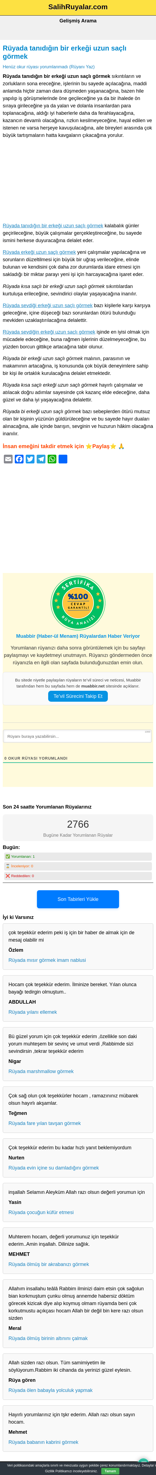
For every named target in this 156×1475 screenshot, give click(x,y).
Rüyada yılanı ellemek (32, 1012)
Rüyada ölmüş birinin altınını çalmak (48, 1338)
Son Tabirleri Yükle (77, 899)
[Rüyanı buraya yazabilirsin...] (77, 736)
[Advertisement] (78, 181)
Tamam (110, 1471)
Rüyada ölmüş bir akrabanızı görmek (48, 1264)
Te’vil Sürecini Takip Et (78, 696)
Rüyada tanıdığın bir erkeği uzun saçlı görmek (53, 225)
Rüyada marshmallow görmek (41, 1071)
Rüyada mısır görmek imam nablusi (47, 960)
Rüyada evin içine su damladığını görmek (53, 1168)
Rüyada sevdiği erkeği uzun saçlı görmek (48, 305)
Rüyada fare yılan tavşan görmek (44, 1123)
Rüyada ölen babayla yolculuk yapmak (50, 1390)
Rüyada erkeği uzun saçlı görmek (39, 252)
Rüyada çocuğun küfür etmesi (41, 1212)
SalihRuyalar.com (78, 7)
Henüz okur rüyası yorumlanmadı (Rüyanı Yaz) (49, 66)
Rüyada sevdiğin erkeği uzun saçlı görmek (49, 332)
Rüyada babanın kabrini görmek (43, 1442)
